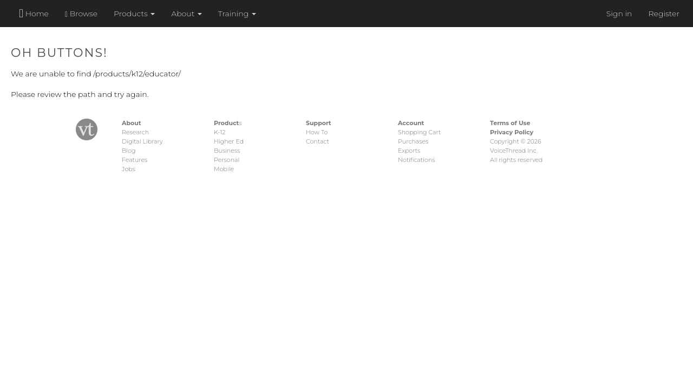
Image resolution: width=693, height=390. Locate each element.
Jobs (128, 169)
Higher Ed (229, 141)
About (186, 13)
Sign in (619, 13)
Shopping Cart (419, 132)
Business (227, 150)
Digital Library (142, 141)
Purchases (413, 141)
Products (134, 13)
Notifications (416, 160)
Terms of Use (510, 123)
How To (317, 132)
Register (663, 13)
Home (34, 13)
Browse (81, 13)
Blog (128, 150)
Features (134, 160)
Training (237, 13)
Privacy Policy (511, 132)
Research (135, 132)
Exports (409, 150)
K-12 (219, 132)
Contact (317, 141)
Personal (226, 160)
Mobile (224, 169)
